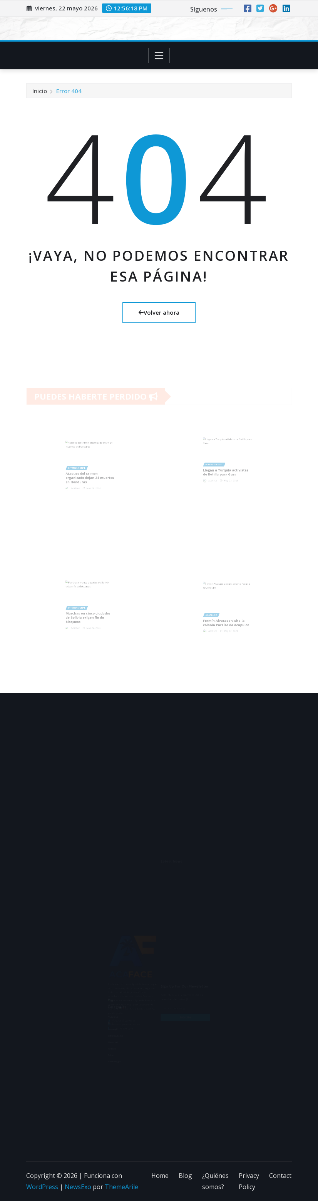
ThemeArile (121, 1187)
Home (160, 1175)
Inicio (39, 95)
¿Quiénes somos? (215, 1181)
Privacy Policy (249, 1181)
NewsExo (78, 1187)
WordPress (42, 1187)
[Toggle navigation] (159, 55)
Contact (280, 1175)
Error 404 (69, 95)
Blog (185, 1175)
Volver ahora (159, 312)
